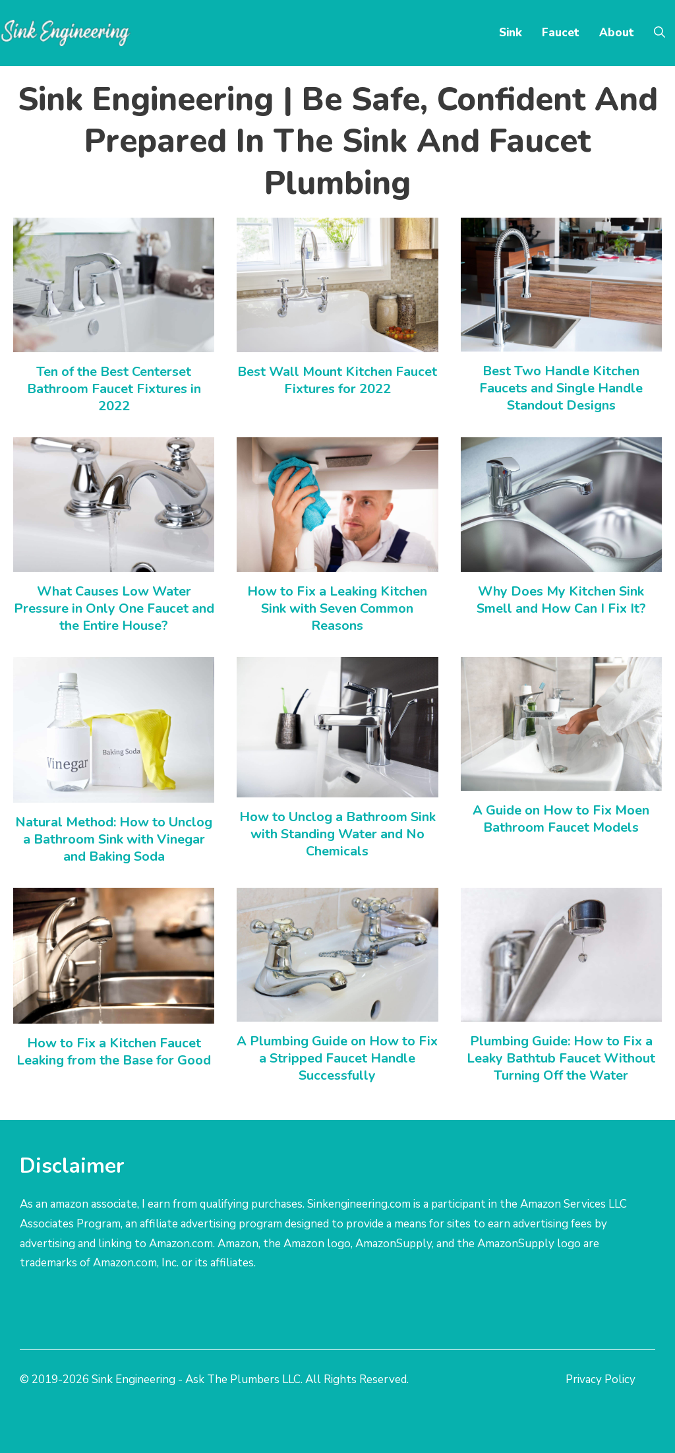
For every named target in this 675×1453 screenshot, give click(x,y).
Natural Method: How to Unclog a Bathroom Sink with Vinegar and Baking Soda (113, 839)
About (616, 32)
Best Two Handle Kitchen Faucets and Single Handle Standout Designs (561, 388)
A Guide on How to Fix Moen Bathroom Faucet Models (561, 818)
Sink (510, 32)
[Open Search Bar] (659, 33)
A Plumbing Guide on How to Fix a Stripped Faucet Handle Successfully (337, 1058)
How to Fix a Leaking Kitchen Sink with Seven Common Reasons (337, 608)
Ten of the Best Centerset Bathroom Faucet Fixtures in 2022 (114, 389)
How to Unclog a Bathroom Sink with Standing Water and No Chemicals (337, 834)
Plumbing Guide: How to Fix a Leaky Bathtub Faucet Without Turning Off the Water (561, 1058)
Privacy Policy (600, 1379)
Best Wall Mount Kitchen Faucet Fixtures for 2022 (337, 380)
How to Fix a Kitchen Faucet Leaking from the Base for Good (113, 1051)
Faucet (560, 32)
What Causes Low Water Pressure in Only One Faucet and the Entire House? (114, 608)
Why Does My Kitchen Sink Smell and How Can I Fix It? (561, 599)
